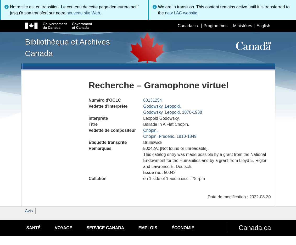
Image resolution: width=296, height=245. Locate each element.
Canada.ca (188, 26)
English (263, 26)
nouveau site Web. (83, 13)
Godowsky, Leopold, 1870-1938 (172, 112)
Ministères (242, 26)
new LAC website (181, 13)
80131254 (152, 100)
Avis (29, 211)
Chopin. (150, 130)
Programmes (216, 26)
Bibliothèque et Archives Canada (67, 47)
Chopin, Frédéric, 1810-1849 (170, 136)
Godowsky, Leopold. (162, 106)
